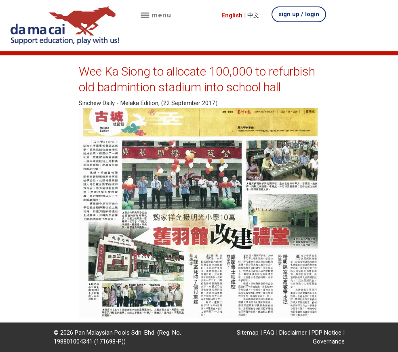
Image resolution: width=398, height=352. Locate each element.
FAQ (268, 332)
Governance (329, 341)
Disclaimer (293, 332)
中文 (253, 15)
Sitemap (248, 332)
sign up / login (298, 14)
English (231, 15)
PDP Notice (326, 332)
